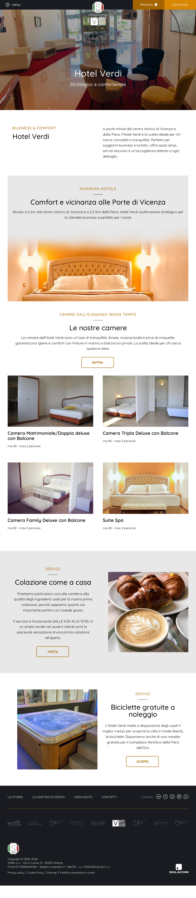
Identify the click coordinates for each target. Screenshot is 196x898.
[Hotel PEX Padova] (56, 823)
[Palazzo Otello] (98, 823)
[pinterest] (179, 797)
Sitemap (52, 872)
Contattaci (180, 4)
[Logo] (59, 848)
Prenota (146, 4)
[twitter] (172, 797)
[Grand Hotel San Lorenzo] (160, 823)
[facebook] (165, 797)
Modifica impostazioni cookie (77, 872)
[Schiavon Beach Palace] (35, 823)
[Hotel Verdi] (119, 823)
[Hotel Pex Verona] (181, 823)
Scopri (142, 761)
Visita (52, 651)
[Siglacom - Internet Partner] (178, 872)
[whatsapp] (186, 797)
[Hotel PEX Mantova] (139, 823)
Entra (97, 362)
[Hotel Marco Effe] (77, 823)
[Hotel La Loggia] (14, 823)
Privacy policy (16, 872)
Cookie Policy (36, 872)
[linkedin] (158, 797)
